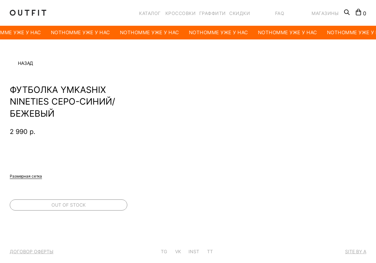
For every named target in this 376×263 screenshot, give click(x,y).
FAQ (280, 13)
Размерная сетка (26, 176)
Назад (25, 63)
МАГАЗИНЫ (325, 13)
